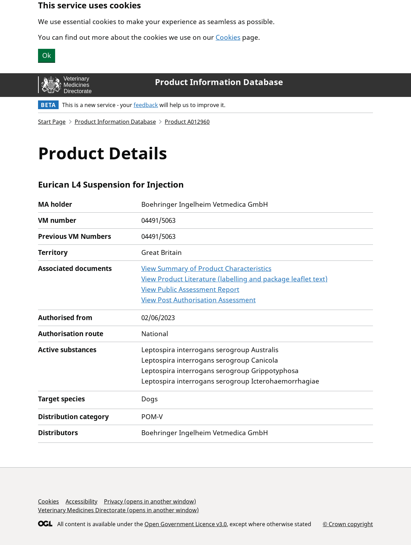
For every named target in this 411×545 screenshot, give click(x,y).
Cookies (228, 37)
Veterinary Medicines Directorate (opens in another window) (118, 510)
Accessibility (81, 501)
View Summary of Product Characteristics (206, 268)
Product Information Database (219, 82)
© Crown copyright (348, 524)
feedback (146, 105)
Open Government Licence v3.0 (185, 524)
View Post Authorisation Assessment (198, 299)
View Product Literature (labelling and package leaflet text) (234, 278)
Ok (46, 55)
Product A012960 (187, 122)
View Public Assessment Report (190, 289)
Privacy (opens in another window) (150, 501)
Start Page (52, 122)
